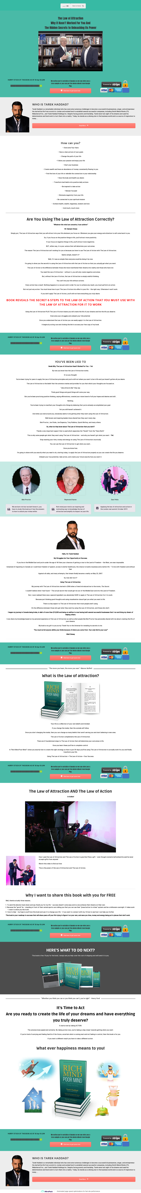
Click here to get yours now (70, 91)
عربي (65, 6)
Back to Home (78, 6)
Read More (83, 126)
